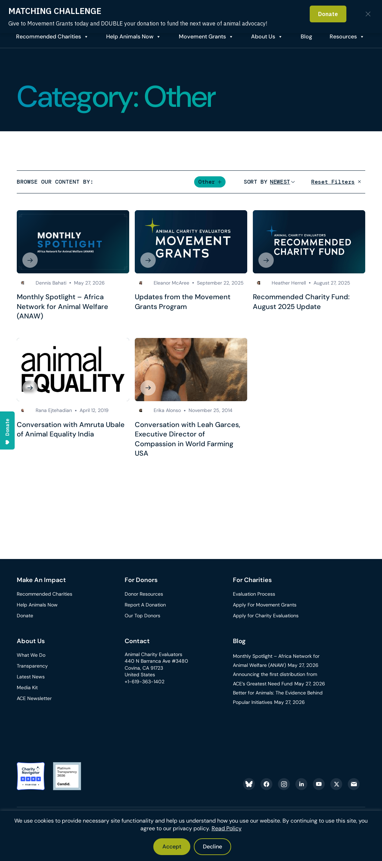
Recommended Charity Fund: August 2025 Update (301, 301)
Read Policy (227, 828)
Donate (25, 615)
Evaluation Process (254, 594)
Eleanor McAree (171, 283)
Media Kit (27, 687)
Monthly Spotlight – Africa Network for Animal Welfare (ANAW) (62, 306)
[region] (191, 836)
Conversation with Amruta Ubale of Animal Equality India (71, 429)
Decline (212, 846)
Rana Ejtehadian (54, 410)
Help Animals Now (129, 36)
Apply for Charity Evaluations (266, 615)
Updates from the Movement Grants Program (182, 301)
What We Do (31, 655)
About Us (263, 36)
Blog (239, 641)
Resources (343, 36)
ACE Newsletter (34, 698)
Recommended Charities (48, 36)
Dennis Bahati (51, 283)
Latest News (31, 677)
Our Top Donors (142, 615)
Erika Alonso (167, 410)
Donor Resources (144, 594)
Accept (171, 846)
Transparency (32, 666)
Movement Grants (202, 36)
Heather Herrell (289, 283)
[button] (210, 181)
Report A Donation (145, 605)
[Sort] (280, 182)
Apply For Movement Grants (264, 605)
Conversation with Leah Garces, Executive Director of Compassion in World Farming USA (187, 439)
